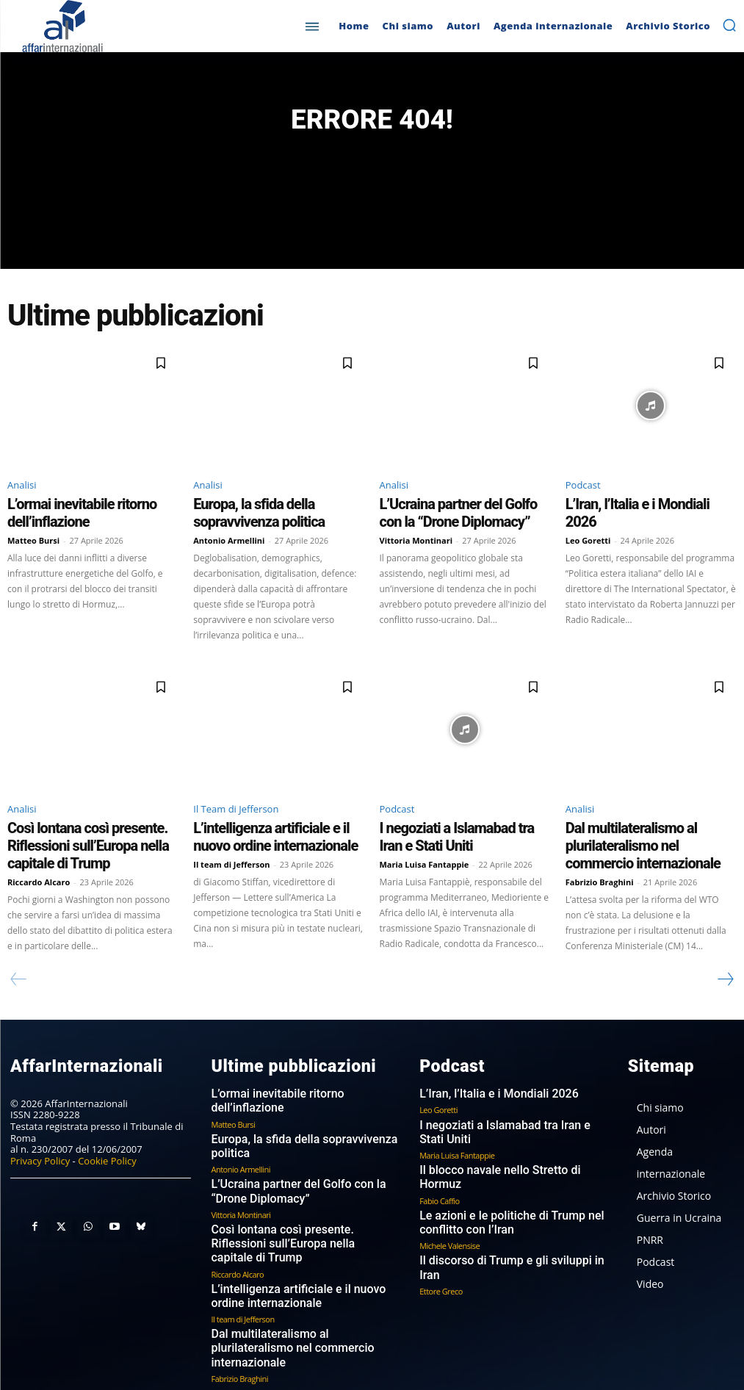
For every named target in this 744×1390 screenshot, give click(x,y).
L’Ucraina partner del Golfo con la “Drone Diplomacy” (450, 516)
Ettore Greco (441, 1228)
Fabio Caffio (439, 1155)
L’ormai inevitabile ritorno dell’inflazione (91, 509)
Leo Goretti (588, 525)
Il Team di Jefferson (235, 806)
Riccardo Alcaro (38, 854)
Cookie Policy (107, 1145)
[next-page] (725, 967)
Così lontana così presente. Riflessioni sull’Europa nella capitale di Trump (88, 831)
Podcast (583, 491)
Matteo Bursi (33, 525)
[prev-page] (18, 967)
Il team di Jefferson (231, 854)
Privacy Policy (40, 1145)
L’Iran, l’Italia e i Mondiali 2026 (629, 509)
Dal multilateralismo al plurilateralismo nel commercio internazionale (647, 831)
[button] (729, 25)
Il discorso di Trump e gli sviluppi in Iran (503, 1213)
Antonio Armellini (228, 538)
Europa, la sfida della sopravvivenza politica (304, 1109)
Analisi (21, 491)
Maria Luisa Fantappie (424, 854)
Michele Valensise (449, 1197)
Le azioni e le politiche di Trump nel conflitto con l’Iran (494, 1176)
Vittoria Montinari (416, 538)
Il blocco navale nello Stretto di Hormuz (503, 1140)
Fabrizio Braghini (600, 854)
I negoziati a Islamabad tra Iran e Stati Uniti (510, 1109)
